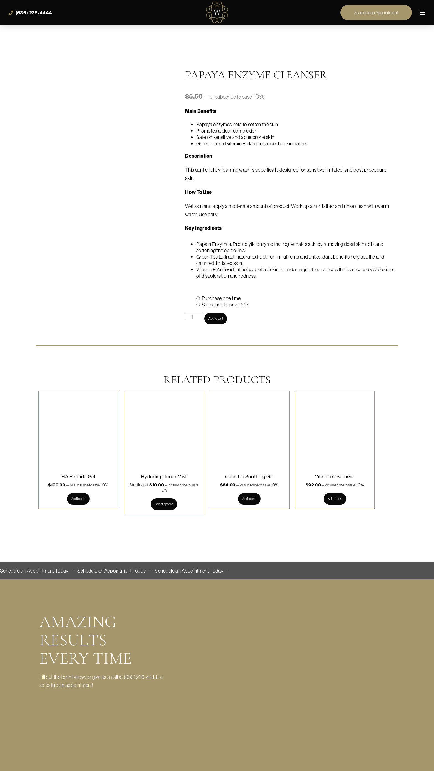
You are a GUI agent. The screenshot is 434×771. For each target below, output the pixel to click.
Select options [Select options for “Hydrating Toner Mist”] (164, 504)
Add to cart (215, 318)
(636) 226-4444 (30, 13)
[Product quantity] (194, 317)
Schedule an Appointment (376, 12)
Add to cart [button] (78, 499)
